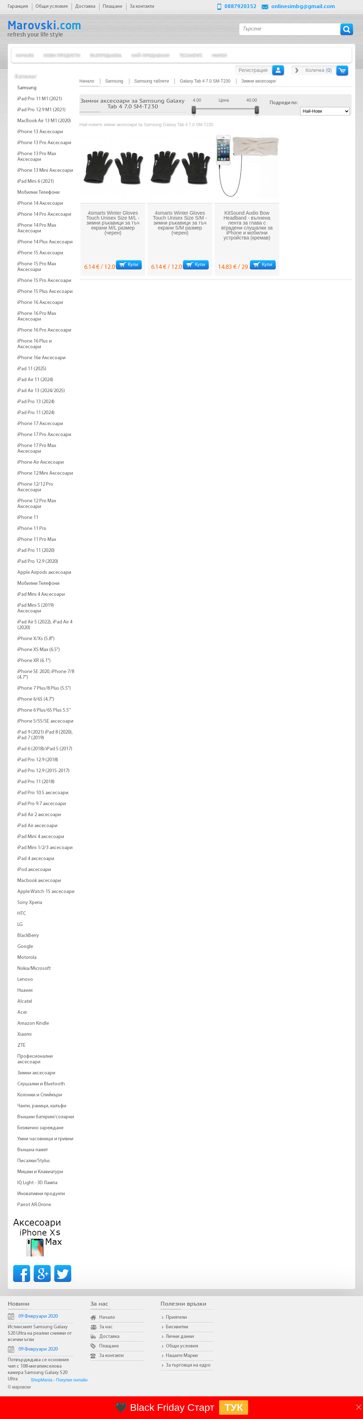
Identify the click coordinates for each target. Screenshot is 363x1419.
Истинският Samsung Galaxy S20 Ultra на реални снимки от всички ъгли (40, 1333)
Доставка (109, 1336)
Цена (224, 100)
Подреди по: (284, 103)
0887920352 (240, 7)
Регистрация (253, 70)
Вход (278, 70)
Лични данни (180, 1336)
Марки (219, 55)
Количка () (319, 70)
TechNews (190, 55)
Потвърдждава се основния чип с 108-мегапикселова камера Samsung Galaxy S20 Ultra (38, 1369)
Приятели (176, 1317)
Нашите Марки (182, 1355)
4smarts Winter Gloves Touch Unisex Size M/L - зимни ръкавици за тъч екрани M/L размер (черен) (112, 223)
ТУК (233, 1407)
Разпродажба (106, 55)
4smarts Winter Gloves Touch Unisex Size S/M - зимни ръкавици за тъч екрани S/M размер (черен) (180, 223)
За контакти (111, 1355)
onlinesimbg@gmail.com (303, 7)
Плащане (109, 1346)
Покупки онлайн (72, 1380)
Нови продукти (62, 55)
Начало (25, 55)
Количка (342, 70)
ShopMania (41, 1380)
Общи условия (182, 1346)
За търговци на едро (188, 1365)
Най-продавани (150, 55)
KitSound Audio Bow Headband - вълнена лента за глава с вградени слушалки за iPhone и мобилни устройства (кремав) (247, 225)
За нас (106, 1327)
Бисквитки (177, 1327)
